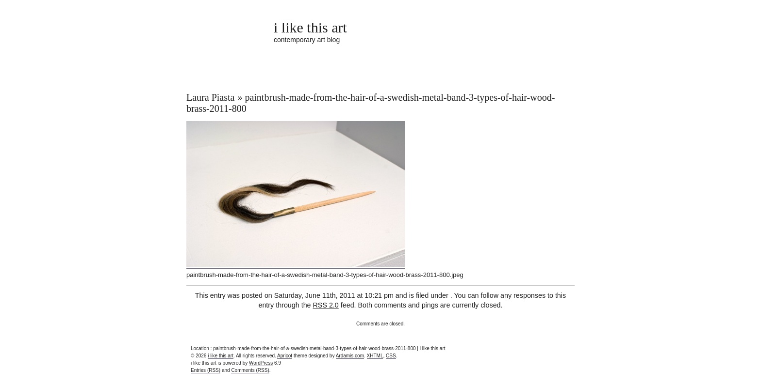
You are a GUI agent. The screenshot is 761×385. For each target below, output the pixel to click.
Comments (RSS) (250, 370)
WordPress (261, 363)
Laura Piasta (210, 97)
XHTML (375, 355)
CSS (391, 355)
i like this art (310, 27)
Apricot (284, 355)
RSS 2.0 (326, 305)
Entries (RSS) (205, 370)
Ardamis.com (350, 355)
